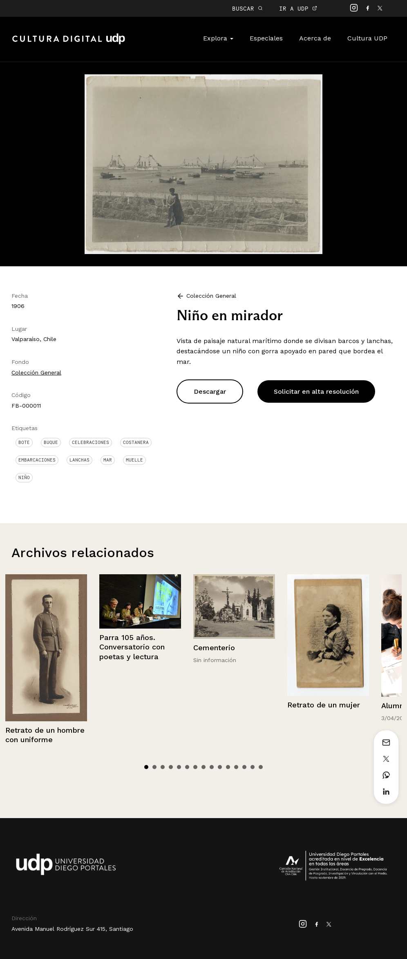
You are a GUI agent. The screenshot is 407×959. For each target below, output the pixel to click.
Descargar (210, 391)
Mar (107, 460)
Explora (218, 38)
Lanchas (79, 460)
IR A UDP (298, 8)
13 (244, 767)
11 (228, 767)
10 (220, 767)
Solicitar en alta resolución (316, 391)
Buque (51, 442)
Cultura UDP (367, 38)
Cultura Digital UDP (68, 43)
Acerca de (315, 38)
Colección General (36, 372)
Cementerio (214, 647)
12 (236, 767)
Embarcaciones (37, 460)
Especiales (266, 38)
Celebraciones (90, 442)
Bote (24, 442)
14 (252, 767)
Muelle (134, 460)
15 (261, 767)
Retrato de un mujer (323, 704)
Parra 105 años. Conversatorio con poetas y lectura (132, 647)
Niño (24, 477)
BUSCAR (247, 8)
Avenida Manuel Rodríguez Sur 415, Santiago (72, 929)
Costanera (136, 442)
